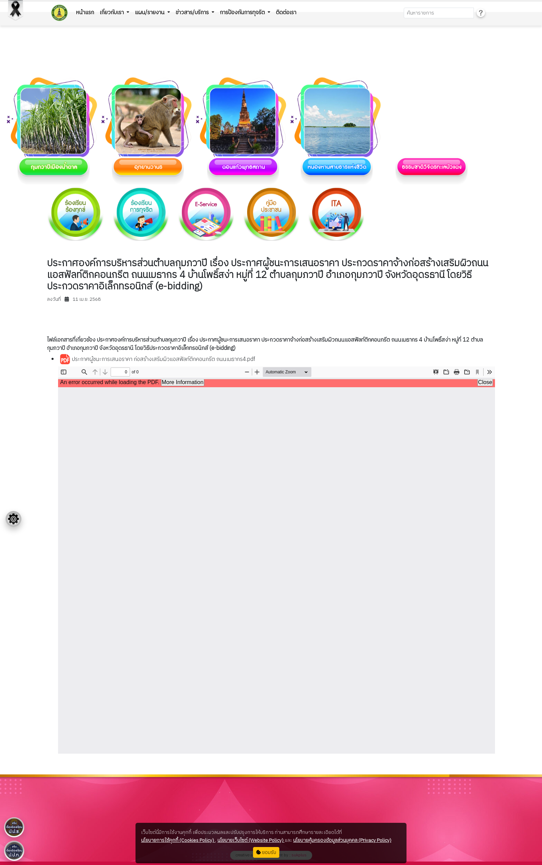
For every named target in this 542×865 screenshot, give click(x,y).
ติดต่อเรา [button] (286, 12)
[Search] (439, 13)
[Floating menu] (13, 519)
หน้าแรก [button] (85, 12)
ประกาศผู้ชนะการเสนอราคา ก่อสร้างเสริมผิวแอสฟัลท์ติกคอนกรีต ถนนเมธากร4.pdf (157, 359)
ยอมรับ (266, 852)
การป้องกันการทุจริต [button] (243, 12)
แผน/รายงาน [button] (150, 12)
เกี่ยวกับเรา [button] (112, 12)
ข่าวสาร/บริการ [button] (193, 12)
